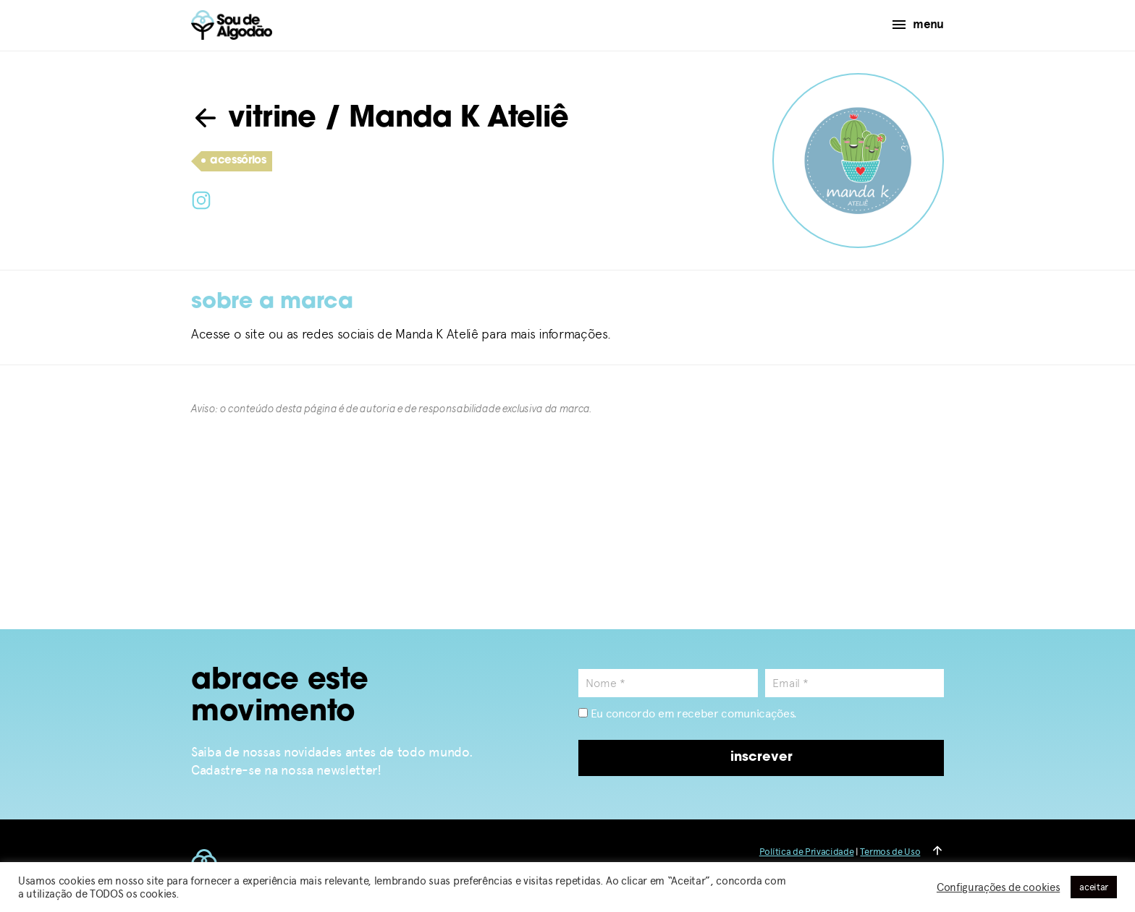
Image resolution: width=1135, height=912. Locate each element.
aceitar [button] (1093, 887)
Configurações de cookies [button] (998, 887)
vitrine (253, 119)
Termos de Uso (890, 851)
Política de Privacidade (806, 851)
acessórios (233, 161)
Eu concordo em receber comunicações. (687, 713)
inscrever (761, 757)
